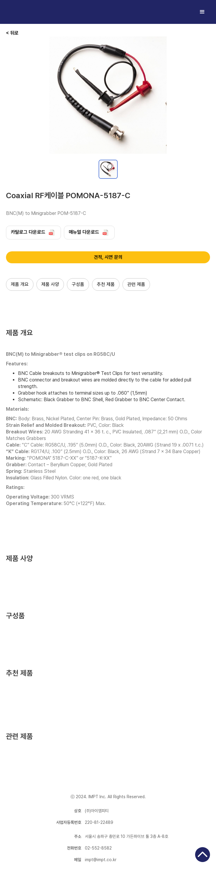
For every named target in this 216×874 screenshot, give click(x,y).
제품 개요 (20, 284)
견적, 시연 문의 (108, 257)
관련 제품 (136, 284)
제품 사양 (50, 284)
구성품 (78, 284)
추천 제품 (106, 284)
